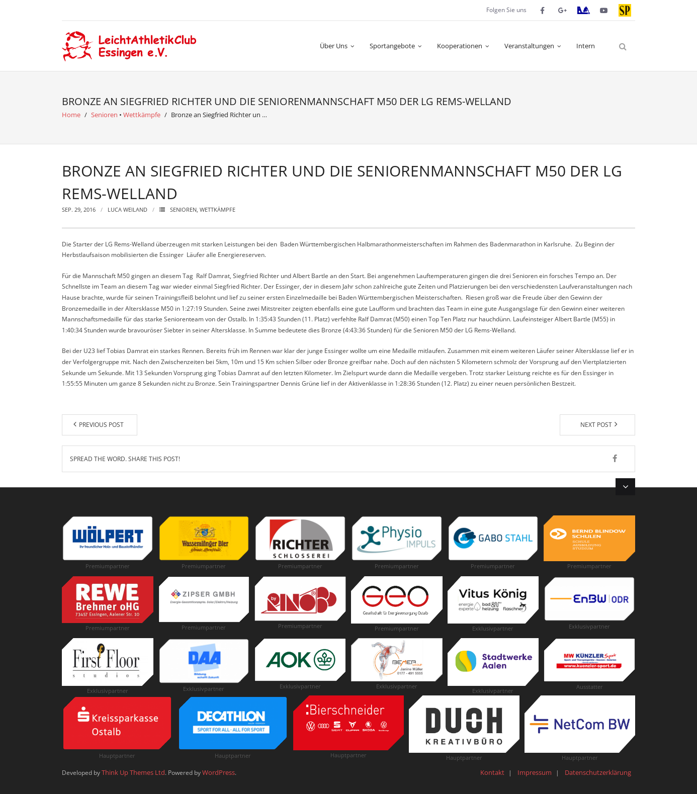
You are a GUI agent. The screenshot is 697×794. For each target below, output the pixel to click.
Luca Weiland (127, 209)
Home (71, 114)
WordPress (218, 772)
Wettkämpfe (141, 114)
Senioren (104, 114)
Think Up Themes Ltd (133, 772)
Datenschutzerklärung (598, 772)
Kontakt (492, 772)
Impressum (534, 772)
